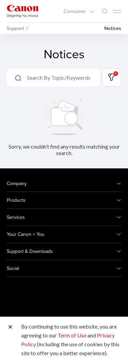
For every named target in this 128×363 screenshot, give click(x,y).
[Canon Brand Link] (22, 11)
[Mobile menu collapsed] (117, 11)
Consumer (75, 11)
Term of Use (72, 335)
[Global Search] (104, 11)
